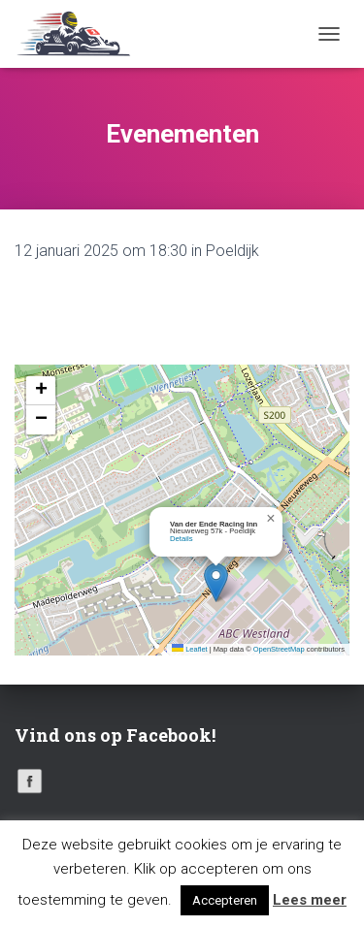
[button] (216, 582)
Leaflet (190, 649)
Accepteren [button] (224, 900)
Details (181, 538)
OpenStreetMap (279, 649)
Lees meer (310, 900)
